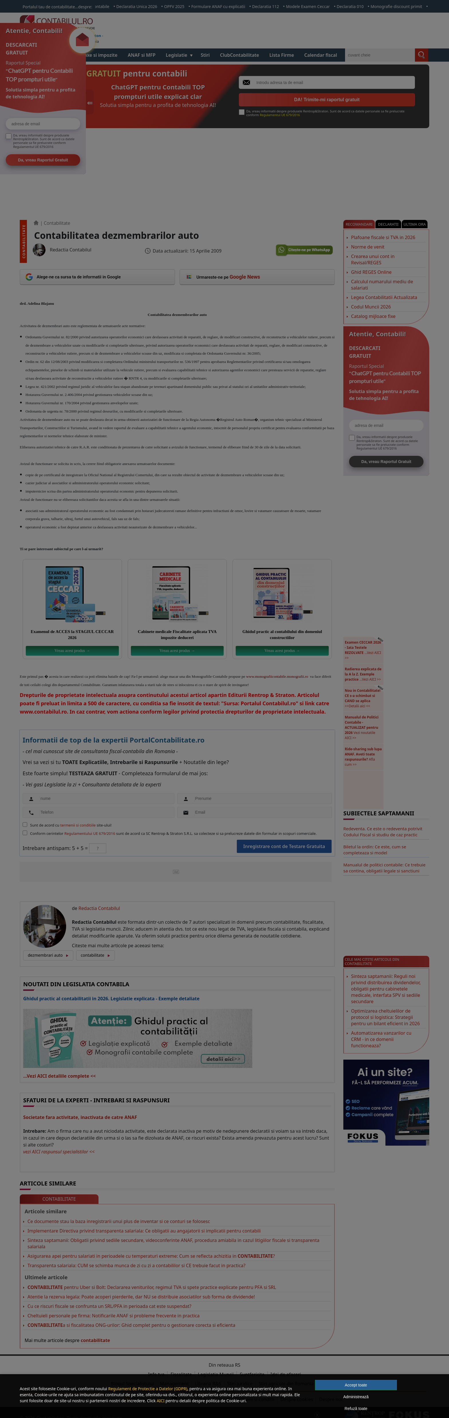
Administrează (356, 1396)
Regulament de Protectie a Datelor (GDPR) (147, 1388)
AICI (160, 1400)
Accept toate (356, 1385)
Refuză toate (355, 1408)
